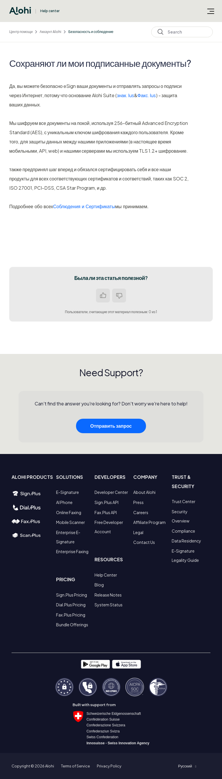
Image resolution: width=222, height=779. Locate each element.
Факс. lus (146, 95)
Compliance (183, 531)
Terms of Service (75, 766)
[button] (187, 766)
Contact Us (144, 542)
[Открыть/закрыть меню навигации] (210, 11)
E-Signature (67, 492)
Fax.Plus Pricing (70, 614)
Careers (140, 512)
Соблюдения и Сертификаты (84, 206)
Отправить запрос (111, 432)
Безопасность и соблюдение (90, 31)
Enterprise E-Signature (68, 537)
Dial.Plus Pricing (71, 604)
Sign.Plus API (107, 502)
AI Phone (64, 502)
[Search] (182, 32)
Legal (138, 532)
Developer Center (111, 492)
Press (138, 502)
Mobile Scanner (70, 522)
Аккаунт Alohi (50, 31)
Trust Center (183, 501)
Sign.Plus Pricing (71, 594)
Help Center (106, 574)
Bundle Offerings (72, 624)
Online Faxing (68, 512)
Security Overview (180, 516)
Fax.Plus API (106, 512)
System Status (109, 604)
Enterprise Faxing (72, 551)
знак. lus (125, 95)
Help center (50, 11)
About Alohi (144, 492)
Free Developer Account (109, 527)
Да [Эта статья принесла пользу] (103, 295)
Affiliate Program (149, 522)
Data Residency (186, 540)
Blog (99, 584)
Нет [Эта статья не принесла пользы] (119, 295)
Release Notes (108, 594)
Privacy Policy (109, 766)
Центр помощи (21, 31)
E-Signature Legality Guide (185, 555)
